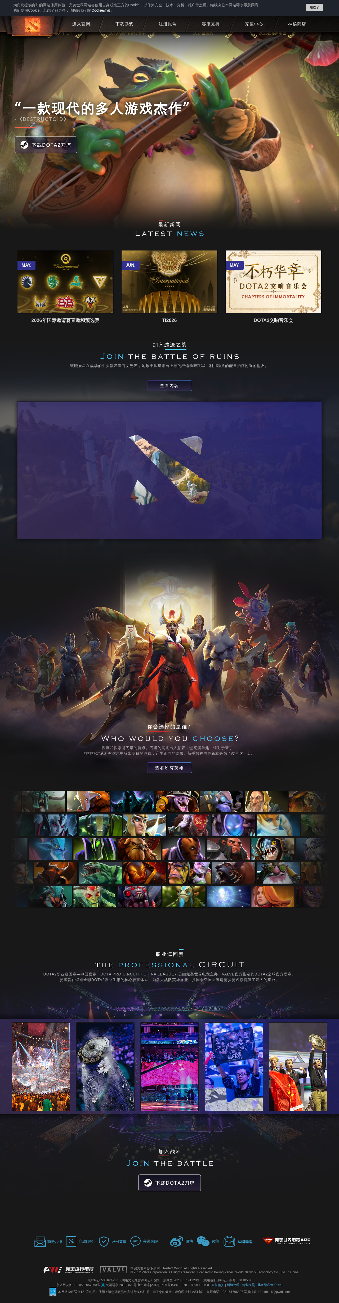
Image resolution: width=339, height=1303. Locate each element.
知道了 (314, 7)
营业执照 (249, 1285)
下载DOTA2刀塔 (46, 144)
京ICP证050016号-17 (103, 1280)
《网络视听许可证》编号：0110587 (226, 1280)
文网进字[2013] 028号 (119, 1285)
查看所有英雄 (169, 767)
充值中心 (254, 24)
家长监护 (218, 1285)
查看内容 (169, 385)
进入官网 (81, 24)
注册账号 (168, 24)
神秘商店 (297, 24)
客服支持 (211, 24)
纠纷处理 (233, 1285)
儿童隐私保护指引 (270, 1285)
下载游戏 (124, 24)
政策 (101, 10)
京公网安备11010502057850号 (78, 1285)
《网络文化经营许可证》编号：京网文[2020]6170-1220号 (160, 1280)
